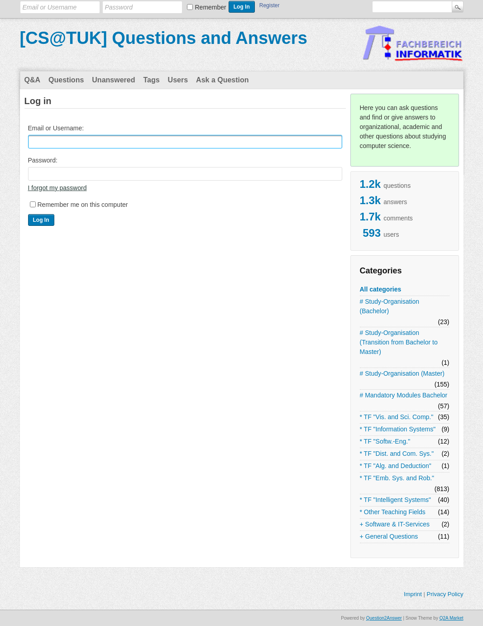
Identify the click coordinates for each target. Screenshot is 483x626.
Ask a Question (222, 80)
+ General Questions (389, 536)
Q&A (32, 80)
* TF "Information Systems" (398, 429)
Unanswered (113, 80)
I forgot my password (57, 187)
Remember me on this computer (83, 204)
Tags (151, 80)
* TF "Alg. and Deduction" (395, 465)
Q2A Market (452, 618)
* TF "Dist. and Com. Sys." (397, 453)
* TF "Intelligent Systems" (395, 499)
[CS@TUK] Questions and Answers (163, 38)
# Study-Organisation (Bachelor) (390, 306)
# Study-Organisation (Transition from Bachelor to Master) (399, 342)
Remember (210, 7)
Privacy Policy (444, 594)
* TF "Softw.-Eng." (385, 441)
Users (178, 80)
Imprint (413, 594)
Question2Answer (384, 618)
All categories (381, 289)
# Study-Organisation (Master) (402, 373)
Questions (66, 80)
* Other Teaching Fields (393, 512)
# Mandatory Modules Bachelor (404, 395)
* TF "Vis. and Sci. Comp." (397, 417)
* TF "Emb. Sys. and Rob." (397, 478)
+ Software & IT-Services (395, 524)
